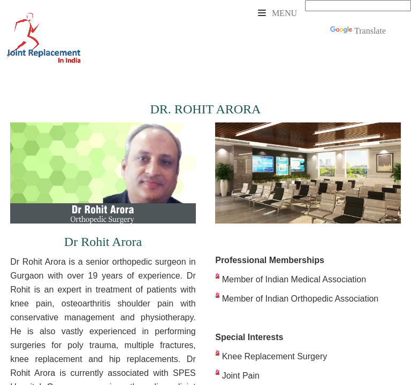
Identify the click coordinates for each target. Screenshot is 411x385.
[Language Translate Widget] (358, 5)
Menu (277, 13)
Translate (358, 30)
